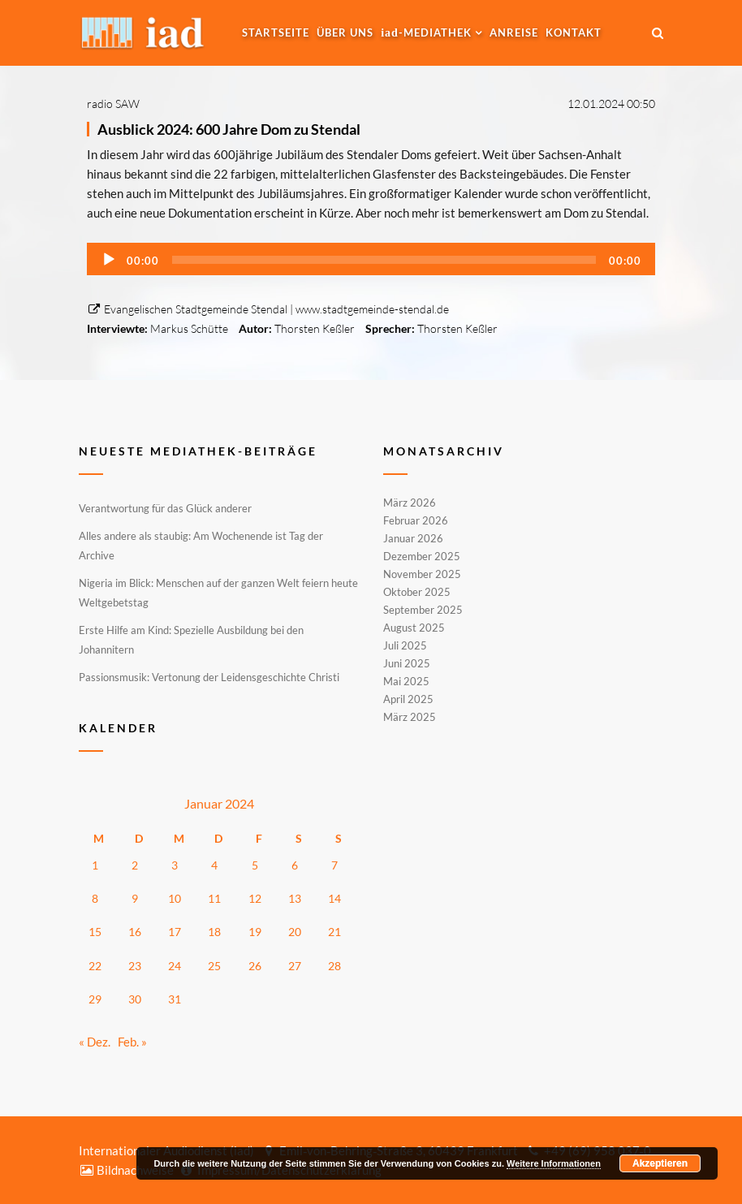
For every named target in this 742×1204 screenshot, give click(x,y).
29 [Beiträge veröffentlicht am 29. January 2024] (94, 999)
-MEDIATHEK (426, 32)
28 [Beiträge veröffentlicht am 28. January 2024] (334, 966)
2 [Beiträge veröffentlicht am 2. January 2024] (135, 865)
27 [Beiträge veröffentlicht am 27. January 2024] (294, 966)
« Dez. (94, 1041)
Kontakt (574, 32)
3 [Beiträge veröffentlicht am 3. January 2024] (174, 865)
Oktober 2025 (417, 591)
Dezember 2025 (421, 556)
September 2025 (423, 609)
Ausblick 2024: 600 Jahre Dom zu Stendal (228, 129)
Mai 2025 (406, 681)
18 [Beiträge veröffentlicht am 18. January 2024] (214, 932)
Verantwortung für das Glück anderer (165, 508)
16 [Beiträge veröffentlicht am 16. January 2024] (134, 932)
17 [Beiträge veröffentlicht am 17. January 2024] (174, 932)
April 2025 (408, 699)
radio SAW (113, 103)
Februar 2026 (415, 520)
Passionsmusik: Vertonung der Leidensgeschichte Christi (209, 677)
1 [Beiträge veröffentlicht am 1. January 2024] (95, 865)
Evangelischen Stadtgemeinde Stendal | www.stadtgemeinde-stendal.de (268, 309)
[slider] (384, 260)
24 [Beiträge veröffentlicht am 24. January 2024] (174, 966)
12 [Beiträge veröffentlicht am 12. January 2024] (254, 898)
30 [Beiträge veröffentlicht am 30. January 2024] (134, 999)
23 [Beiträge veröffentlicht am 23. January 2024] (134, 966)
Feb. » (132, 1041)
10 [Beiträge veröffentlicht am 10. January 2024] (174, 898)
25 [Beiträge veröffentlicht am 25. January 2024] (214, 966)
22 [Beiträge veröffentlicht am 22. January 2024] (94, 966)
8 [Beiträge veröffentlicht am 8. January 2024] (95, 898)
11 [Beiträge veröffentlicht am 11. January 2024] (214, 898)
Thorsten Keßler (314, 328)
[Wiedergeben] (109, 260)
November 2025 (422, 573)
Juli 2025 (405, 645)
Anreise (514, 32)
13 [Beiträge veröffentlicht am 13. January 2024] (294, 898)
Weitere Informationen (554, 1163)
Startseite (275, 32)
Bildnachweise (126, 1170)
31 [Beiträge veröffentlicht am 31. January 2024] (174, 999)
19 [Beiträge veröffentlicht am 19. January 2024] (254, 932)
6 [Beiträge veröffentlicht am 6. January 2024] (294, 865)
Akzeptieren (660, 1163)
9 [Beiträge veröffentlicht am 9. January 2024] (135, 898)
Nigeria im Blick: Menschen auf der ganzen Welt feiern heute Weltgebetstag (218, 592)
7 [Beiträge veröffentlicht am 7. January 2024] (334, 865)
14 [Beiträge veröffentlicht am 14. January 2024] (334, 898)
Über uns (345, 32)
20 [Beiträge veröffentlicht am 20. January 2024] (294, 932)
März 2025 (409, 716)
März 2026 (409, 503)
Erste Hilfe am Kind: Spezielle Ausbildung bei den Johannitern (191, 640)
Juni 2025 (406, 663)
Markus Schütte (189, 328)
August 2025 (414, 627)
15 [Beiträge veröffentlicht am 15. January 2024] (94, 932)
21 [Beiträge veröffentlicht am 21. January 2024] (334, 932)
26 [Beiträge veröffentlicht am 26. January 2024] (254, 966)
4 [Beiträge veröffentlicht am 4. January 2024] (214, 865)
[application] (371, 259)
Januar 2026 (413, 538)
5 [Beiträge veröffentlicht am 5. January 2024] (255, 865)
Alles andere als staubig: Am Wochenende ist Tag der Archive (201, 545)
